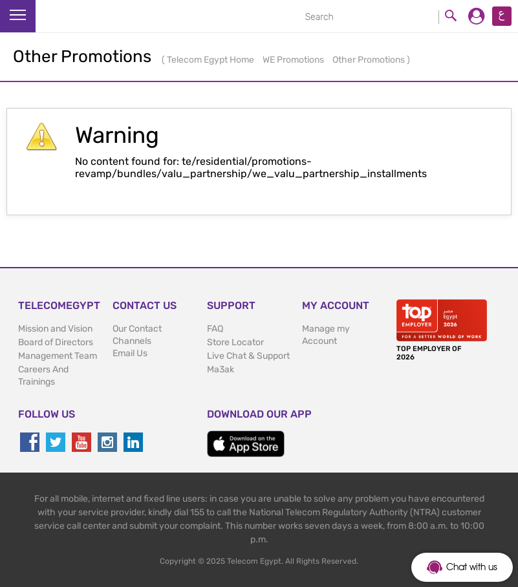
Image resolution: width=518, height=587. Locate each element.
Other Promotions (369, 59)
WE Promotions (294, 59)
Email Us (130, 353)
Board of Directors (55, 342)
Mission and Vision (55, 328)
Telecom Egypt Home (211, 59)
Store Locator (235, 342)
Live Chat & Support (248, 355)
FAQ (215, 328)
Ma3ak (220, 369)
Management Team (57, 355)
